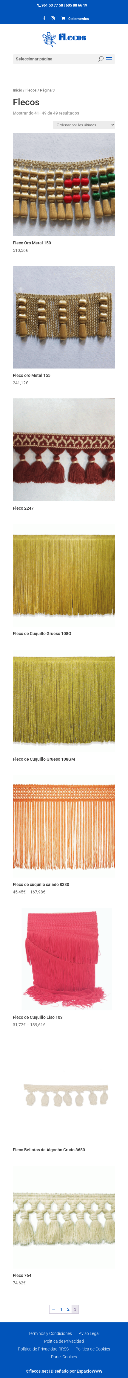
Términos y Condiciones (50, 1333)
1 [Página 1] (61, 1309)
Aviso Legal (89, 1333)
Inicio (17, 90)
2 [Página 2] (68, 1309)
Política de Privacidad (64, 1341)
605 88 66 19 (76, 5)
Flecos (31, 90)
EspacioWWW (89, 1371)
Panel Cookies (64, 1356)
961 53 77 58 (52, 5)
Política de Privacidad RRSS (43, 1349)
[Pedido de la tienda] (84, 125)
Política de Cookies (92, 1349)
